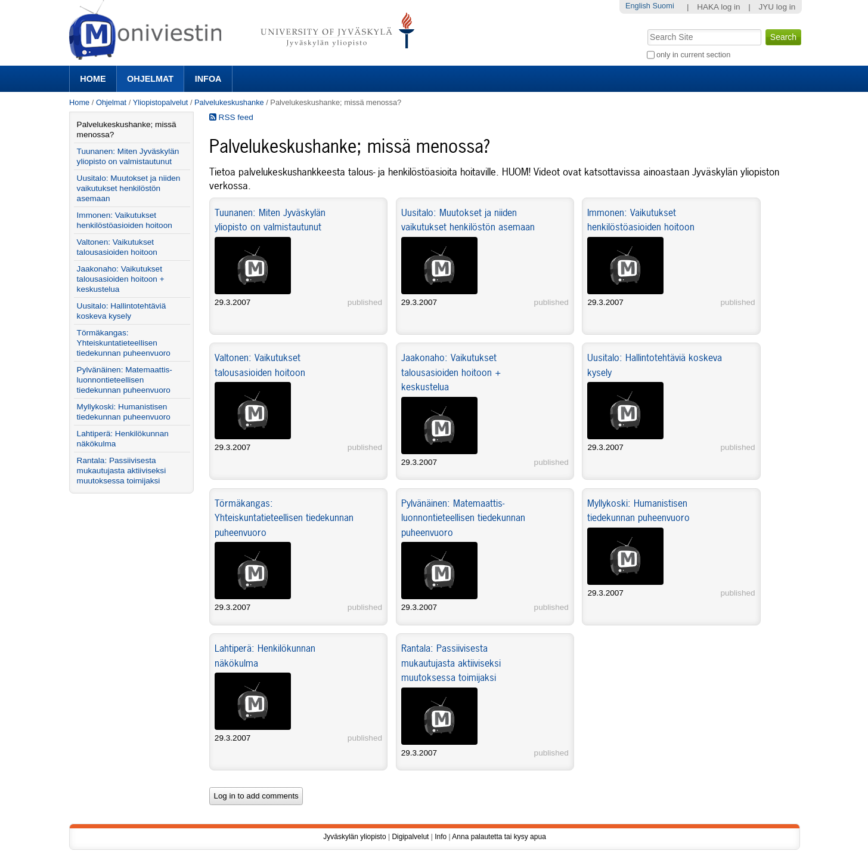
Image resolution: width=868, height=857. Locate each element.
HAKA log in (718, 6)
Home (93, 79)
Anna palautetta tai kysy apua (498, 837)
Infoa (208, 79)
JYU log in (776, 6)
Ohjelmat (150, 79)
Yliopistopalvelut (160, 102)
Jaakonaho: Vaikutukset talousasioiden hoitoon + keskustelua (451, 372)
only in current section (693, 54)
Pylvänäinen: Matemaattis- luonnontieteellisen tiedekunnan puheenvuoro (463, 518)
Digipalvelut (410, 837)
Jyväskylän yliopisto (354, 837)
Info (441, 837)
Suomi (663, 5)
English (637, 5)
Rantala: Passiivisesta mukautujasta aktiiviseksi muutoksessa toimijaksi (451, 663)
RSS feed (231, 117)
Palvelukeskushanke (229, 102)
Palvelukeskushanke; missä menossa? (126, 129)
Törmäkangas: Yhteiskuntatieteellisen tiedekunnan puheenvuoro (284, 518)
